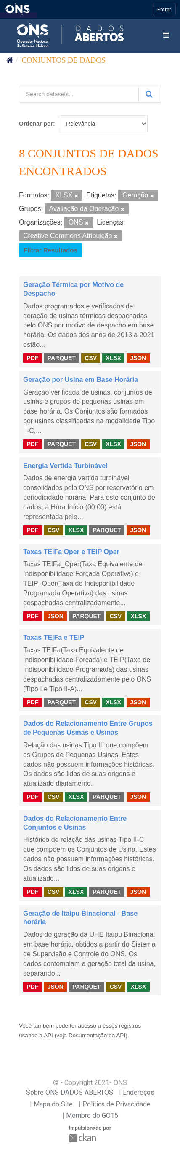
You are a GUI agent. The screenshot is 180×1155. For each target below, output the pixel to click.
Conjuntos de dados (64, 60)
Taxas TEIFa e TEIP (54, 637)
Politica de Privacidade (116, 1104)
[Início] (9, 60)
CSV (91, 357)
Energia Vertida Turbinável (65, 465)
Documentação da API (97, 1035)
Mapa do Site (53, 1104)
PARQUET (62, 357)
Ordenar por (36, 123)
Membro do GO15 (92, 1116)
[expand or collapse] (166, 36)
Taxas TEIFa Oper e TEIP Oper (71, 551)
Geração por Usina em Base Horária (80, 379)
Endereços (138, 1092)
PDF (32, 357)
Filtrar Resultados (50, 250)
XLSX (113, 357)
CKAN (83, 1137)
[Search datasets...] (79, 94)
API (48, 1035)
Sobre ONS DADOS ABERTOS (69, 1092)
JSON (138, 357)
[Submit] (149, 94)
